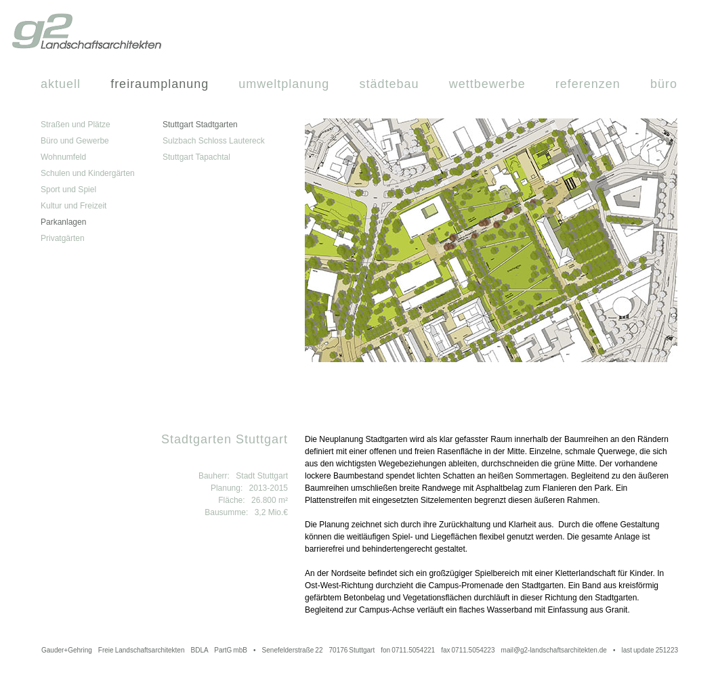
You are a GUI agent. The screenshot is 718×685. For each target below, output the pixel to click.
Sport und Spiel (68, 189)
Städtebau (389, 84)
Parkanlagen (63, 222)
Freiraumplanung (159, 84)
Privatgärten (63, 238)
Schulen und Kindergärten (88, 173)
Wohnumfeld (63, 157)
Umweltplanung (283, 84)
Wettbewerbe (487, 84)
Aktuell (61, 84)
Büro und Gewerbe (75, 141)
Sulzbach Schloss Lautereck (214, 141)
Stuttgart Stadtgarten (200, 124)
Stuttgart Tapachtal (196, 157)
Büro (663, 84)
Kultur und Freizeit (73, 206)
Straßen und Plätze (75, 124)
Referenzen (587, 84)
